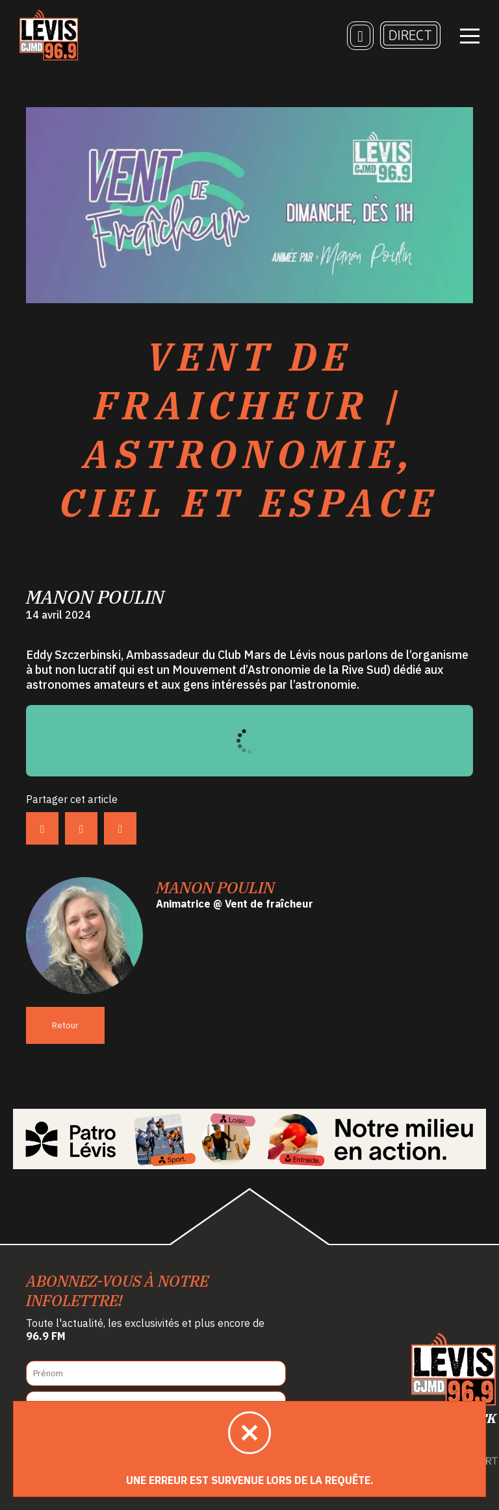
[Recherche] (360, 36)
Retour (65, 1025)
